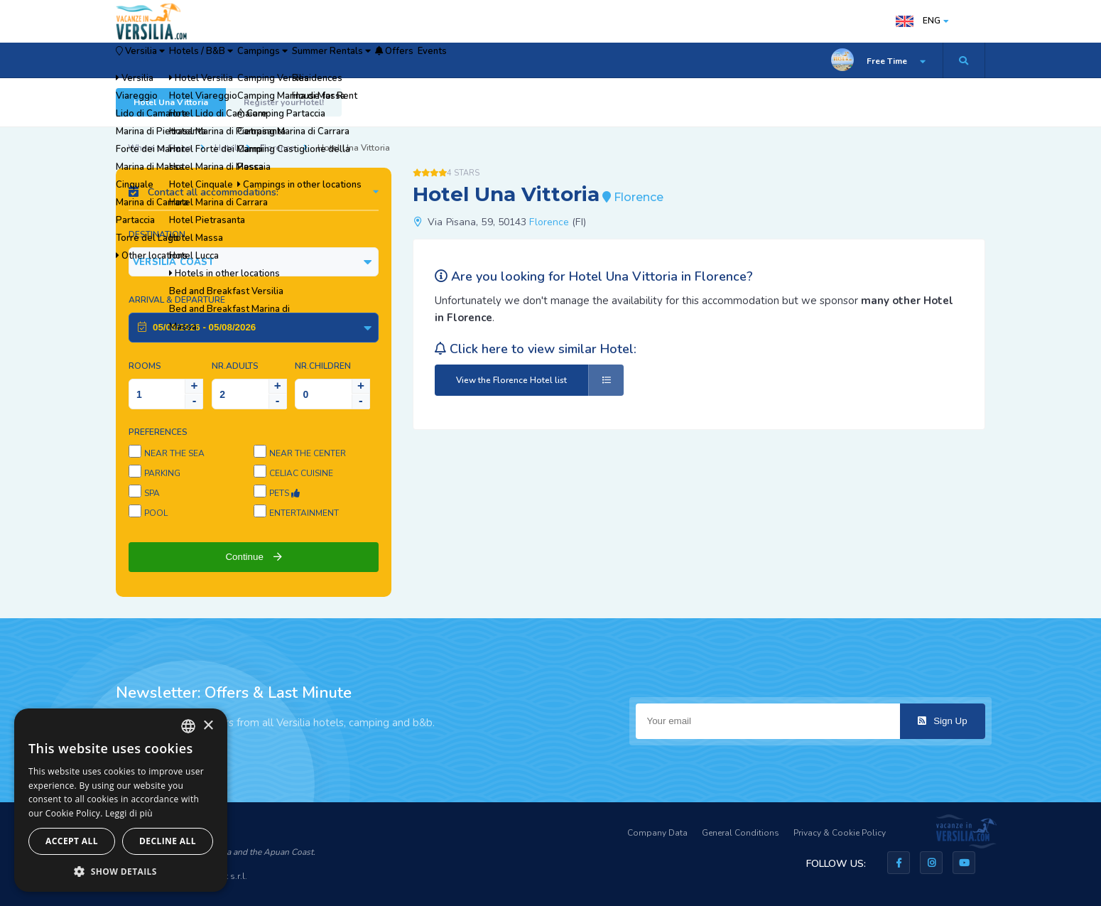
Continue (253, 556)
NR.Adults (235, 366)
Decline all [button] (167, 841)
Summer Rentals (425, 60)
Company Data (657, 832)
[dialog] (120, 800)
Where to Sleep (160, 147)
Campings (330, 60)
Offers (512, 60)
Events (571, 60)
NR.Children (323, 366)
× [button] (207, 726)
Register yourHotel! (284, 102)
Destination (157, 234)
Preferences (158, 432)
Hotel (226, 147)
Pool (156, 513)
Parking (162, 473)
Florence (277, 147)
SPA (152, 493)
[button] (120, 871)
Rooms (145, 366)
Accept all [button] (71, 841)
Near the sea (174, 453)
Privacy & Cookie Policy (839, 832)
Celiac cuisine (301, 473)
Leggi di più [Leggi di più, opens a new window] (129, 813)
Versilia (155, 60)
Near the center (307, 453)
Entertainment (304, 513)
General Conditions (740, 832)
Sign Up (942, 721)
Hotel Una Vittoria (171, 102)
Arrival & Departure (177, 300)
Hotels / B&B (243, 60)
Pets (284, 493)
